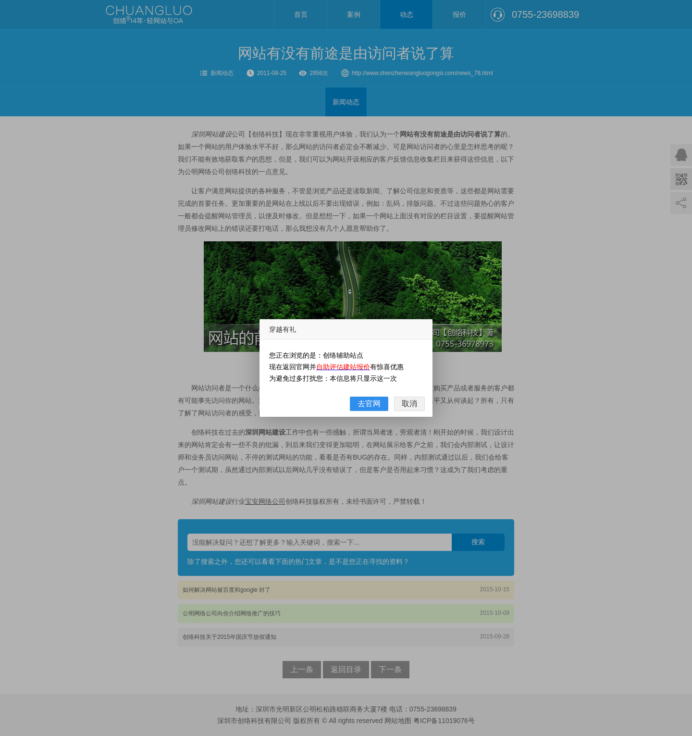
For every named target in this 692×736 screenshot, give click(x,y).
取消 (409, 403)
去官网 (369, 403)
